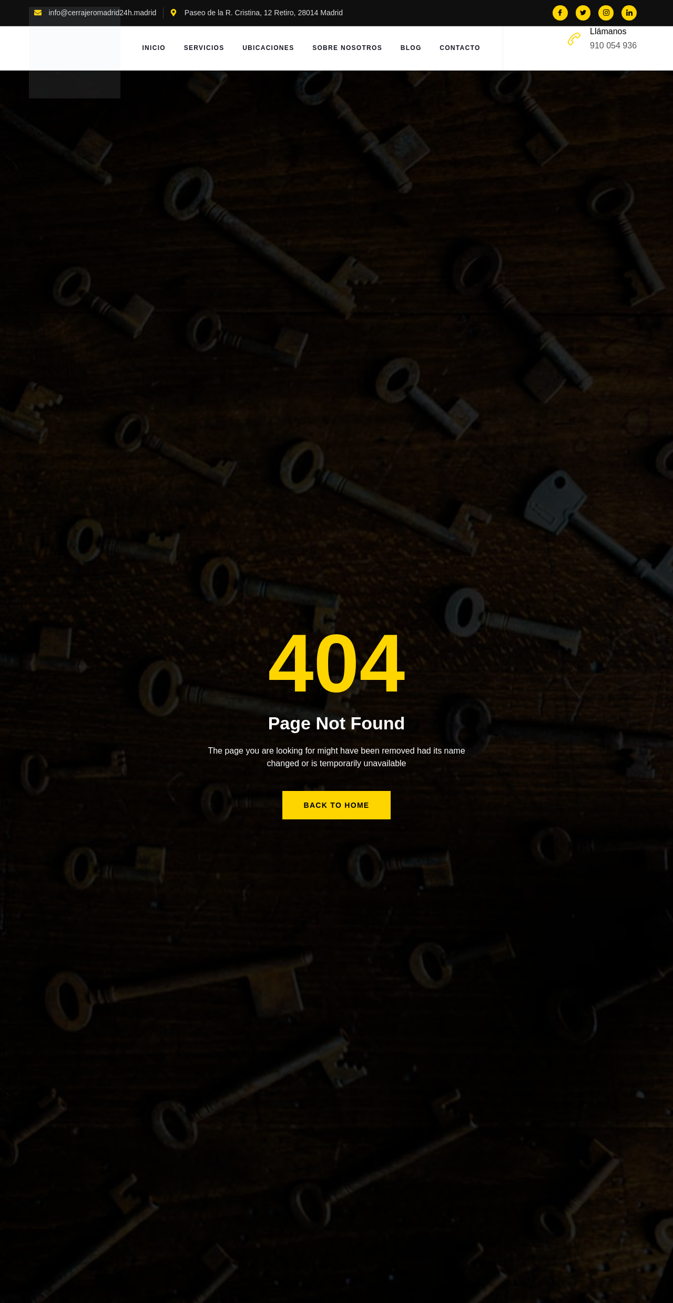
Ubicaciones (268, 48)
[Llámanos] (574, 39)
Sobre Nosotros (348, 48)
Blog (412, 48)
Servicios (203, 48)
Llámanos (608, 31)
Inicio (152, 48)
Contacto (462, 48)
